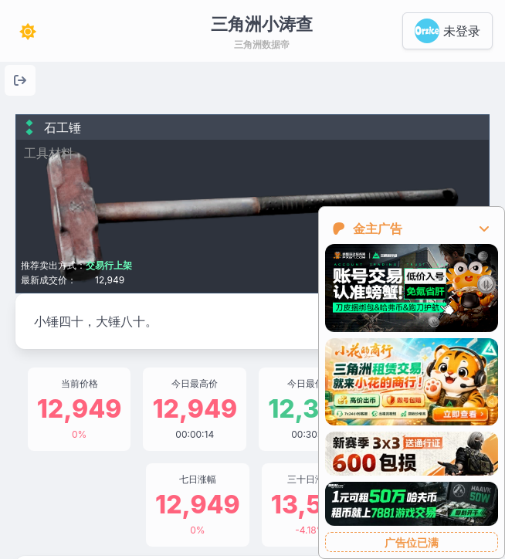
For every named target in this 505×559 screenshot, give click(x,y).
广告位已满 (412, 542)
